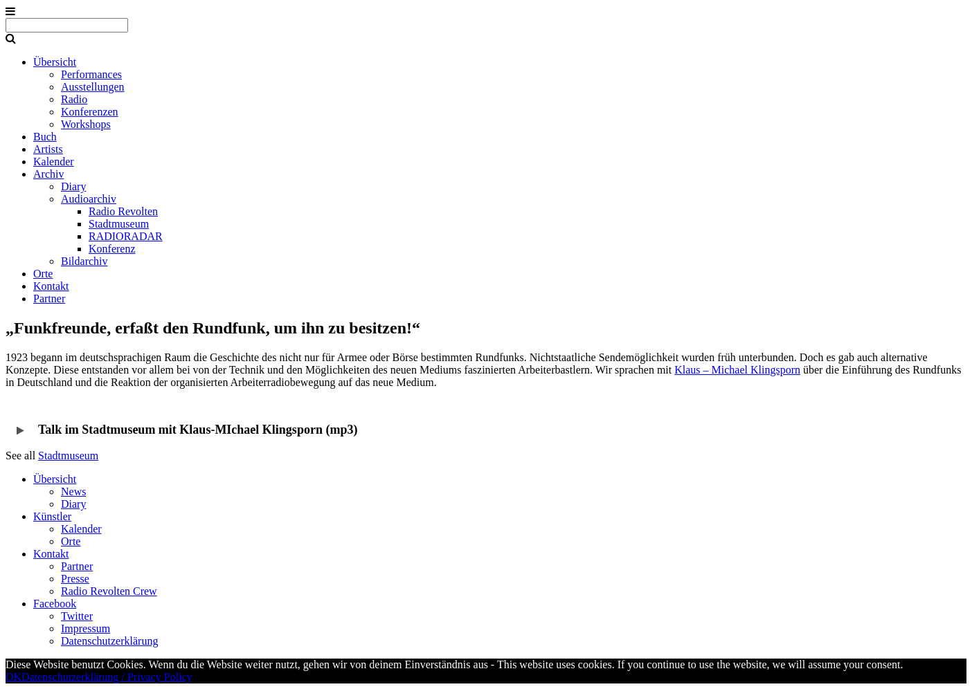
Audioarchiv (88, 199)
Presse (75, 579)
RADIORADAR (126, 236)
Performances (91, 74)
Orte (43, 273)
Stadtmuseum (119, 224)
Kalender (53, 161)
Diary (73, 186)
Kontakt (51, 286)
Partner (49, 298)
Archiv (48, 174)
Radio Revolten (123, 211)
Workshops (86, 124)
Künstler (52, 516)
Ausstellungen (93, 87)
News (73, 491)
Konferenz (112, 249)
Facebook (54, 603)
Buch (45, 137)
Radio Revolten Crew (109, 591)
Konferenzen (89, 112)
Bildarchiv (84, 261)
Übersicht (54, 62)
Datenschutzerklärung (109, 641)
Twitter (77, 616)
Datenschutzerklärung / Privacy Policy (106, 677)
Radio (74, 99)
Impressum (85, 628)
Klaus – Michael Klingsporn (737, 370)
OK (13, 677)
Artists (48, 149)
